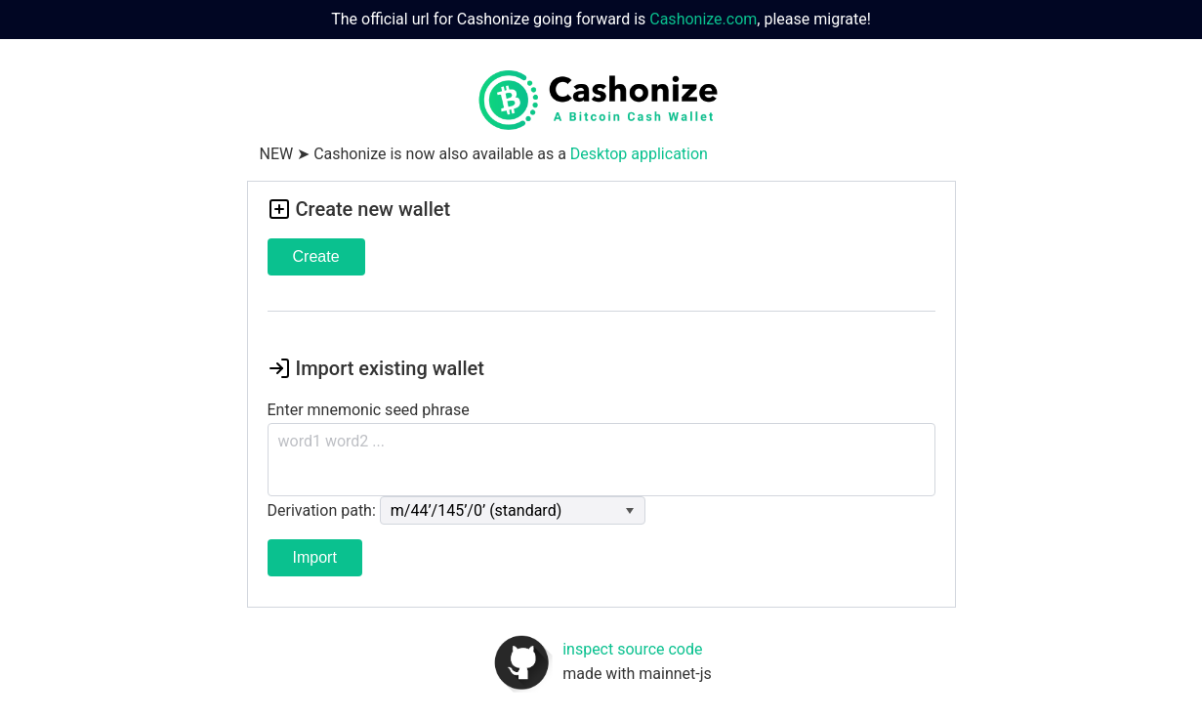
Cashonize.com (703, 19)
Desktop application (639, 154)
